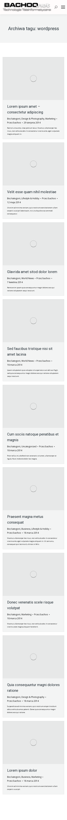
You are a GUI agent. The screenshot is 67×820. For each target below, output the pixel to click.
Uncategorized (28, 446)
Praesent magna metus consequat (25, 519)
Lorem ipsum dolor (22, 770)
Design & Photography (32, 118)
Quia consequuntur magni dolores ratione (33, 688)
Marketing (50, 118)
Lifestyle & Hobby (30, 198)
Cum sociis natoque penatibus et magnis (33, 437)
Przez (14, 122)
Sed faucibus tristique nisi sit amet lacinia (30, 351)
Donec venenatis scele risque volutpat (30, 605)
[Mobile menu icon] (63, 7)
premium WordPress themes (45, 812)
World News (27, 278)
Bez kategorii (13, 118)
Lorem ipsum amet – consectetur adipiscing (25, 109)
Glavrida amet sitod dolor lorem (32, 272)
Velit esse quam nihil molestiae (31, 192)
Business (25, 528)
